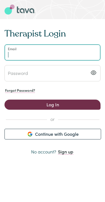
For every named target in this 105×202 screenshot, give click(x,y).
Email (12, 49)
